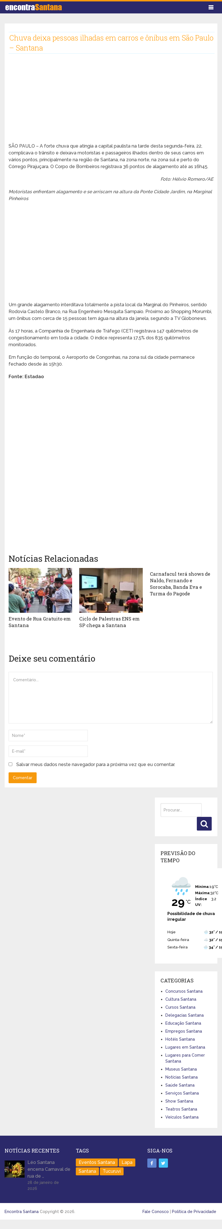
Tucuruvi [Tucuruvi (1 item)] (112, 1171)
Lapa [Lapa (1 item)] (127, 1162)
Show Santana (179, 1101)
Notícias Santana (181, 1077)
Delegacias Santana (184, 1015)
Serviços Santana (182, 1093)
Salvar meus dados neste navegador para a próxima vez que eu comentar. (95, 764)
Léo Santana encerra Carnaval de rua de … (48, 1168)
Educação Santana (183, 1023)
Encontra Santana (22, 1211)
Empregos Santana (183, 1031)
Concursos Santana (184, 991)
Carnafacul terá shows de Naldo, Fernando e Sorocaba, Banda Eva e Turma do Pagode (181, 583)
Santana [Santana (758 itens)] (87, 1171)
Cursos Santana (180, 1007)
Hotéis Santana (180, 1039)
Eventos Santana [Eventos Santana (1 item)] (97, 1162)
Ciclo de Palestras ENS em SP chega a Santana (108, 622)
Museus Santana (181, 1069)
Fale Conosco (155, 1211)
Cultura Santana (180, 999)
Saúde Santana (180, 1085)
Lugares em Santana (185, 1047)
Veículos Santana (182, 1117)
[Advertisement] (105, 103)
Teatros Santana (181, 1109)
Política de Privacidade (194, 1211)
